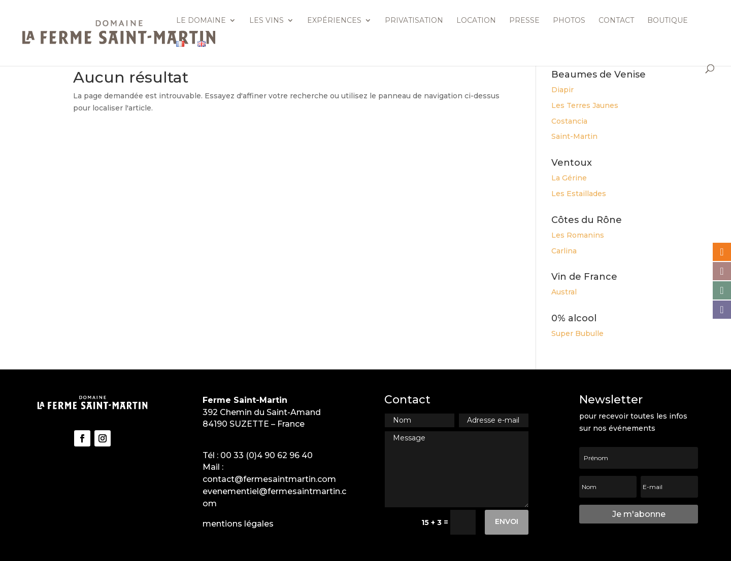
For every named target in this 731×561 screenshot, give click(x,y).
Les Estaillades (578, 193)
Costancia (569, 121)
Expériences (334, 21)
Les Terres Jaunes (584, 105)
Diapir (562, 89)
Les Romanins (577, 235)
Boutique (667, 21)
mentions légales (238, 524)
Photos (569, 21)
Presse (524, 21)
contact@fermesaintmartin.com (269, 479)
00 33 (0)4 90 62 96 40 (266, 455)
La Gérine (569, 177)
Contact (616, 21)
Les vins (266, 21)
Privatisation (414, 21)
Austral (564, 291)
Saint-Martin (574, 136)
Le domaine (201, 21)
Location (476, 21)
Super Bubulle (577, 333)
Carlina (564, 250)
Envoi (506, 521)
